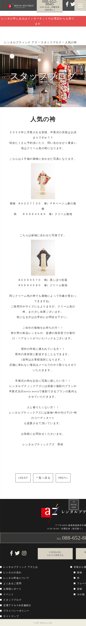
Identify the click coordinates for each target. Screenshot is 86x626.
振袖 (79, 572)
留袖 (79, 589)
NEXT (23, 477)
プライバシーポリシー (16, 611)
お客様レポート (12, 589)
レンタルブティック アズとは (20, 567)
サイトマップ (11, 616)
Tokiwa (42, 623)
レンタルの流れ (12, 572)
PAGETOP (74, 506)
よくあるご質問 (12, 583)
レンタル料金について (16, 578)
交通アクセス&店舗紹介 (17, 605)
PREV (63, 477)
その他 (81, 594)
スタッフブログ (12, 600)
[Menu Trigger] (80, 5)
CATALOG (55, 554)
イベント (8, 594)
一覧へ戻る (43, 477)
